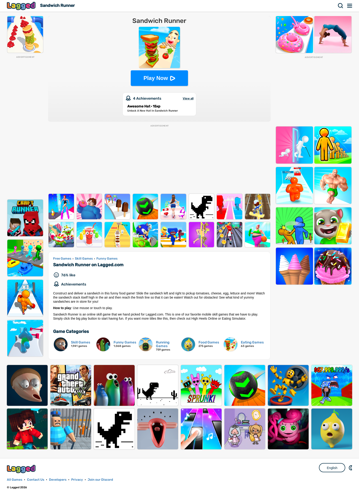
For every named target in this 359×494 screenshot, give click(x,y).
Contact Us (35, 480)
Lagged (22, 6)
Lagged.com (22, 469)
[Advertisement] (25, 127)
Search (340, 5)
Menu (349, 5)
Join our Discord (100, 480)
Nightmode (351, 467)
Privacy (77, 480)
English (332, 468)
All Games (14, 480)
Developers (57, 480)
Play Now (156, 78)
